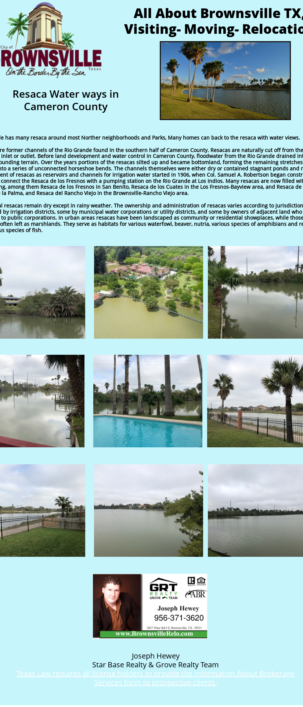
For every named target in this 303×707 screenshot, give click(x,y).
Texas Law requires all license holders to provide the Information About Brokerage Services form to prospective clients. (156, 677)
